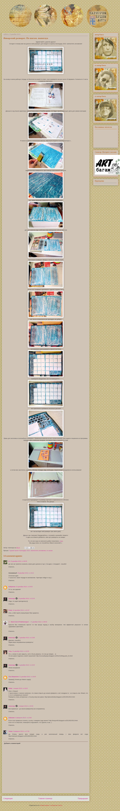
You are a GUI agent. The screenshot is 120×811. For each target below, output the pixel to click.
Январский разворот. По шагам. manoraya (25, 38)
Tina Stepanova (13, 676)
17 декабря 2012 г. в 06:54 (38, 622)
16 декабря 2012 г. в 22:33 (26, 598)
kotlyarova (11, 586)
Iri (9, 561)
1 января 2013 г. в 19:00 (25, 706)
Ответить (11, 567)
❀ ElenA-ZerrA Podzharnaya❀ (19, 622)
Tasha (10, 731)
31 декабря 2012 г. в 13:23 (26, 665)
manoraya (11, 598)
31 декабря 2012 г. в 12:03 (20, 651)
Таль (10, 651)
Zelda (10, 688)
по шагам (49, 550)
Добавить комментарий (12, 743)
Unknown (11, 717)
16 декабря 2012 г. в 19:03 (24, 586)
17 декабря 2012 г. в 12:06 (26, 637)
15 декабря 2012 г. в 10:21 (25, 573)
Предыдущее (83, 798)
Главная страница (45, 798)
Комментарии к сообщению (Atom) (51, 805)
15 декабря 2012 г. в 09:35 (18, 561)
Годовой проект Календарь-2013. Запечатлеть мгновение (27, 550)
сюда (61, 541)
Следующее (8, 798)
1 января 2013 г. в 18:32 (20, 688)
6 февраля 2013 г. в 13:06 (23, 717)
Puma (10, 610)
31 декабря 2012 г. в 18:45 (27, 676)
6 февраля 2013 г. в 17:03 (21, 731)
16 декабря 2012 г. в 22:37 (21, 610)
